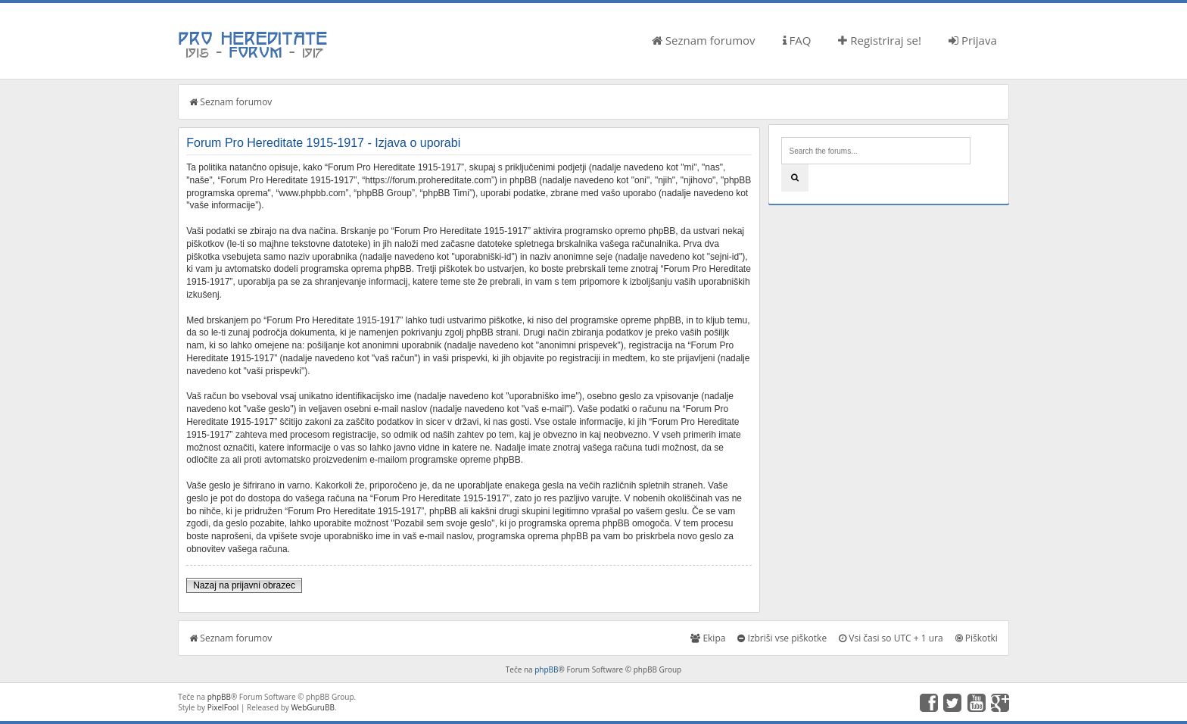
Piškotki (976, 638)
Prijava (973, 40)
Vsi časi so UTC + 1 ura (890, 638)
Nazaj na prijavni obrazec (244, 585)
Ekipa (707, 638)
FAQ (797, 40)
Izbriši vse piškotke (782, 638)
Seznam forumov (704, 40)
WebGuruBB (313, 707)
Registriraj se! (879, 40)
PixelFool (223, 707)
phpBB (546, 669)
